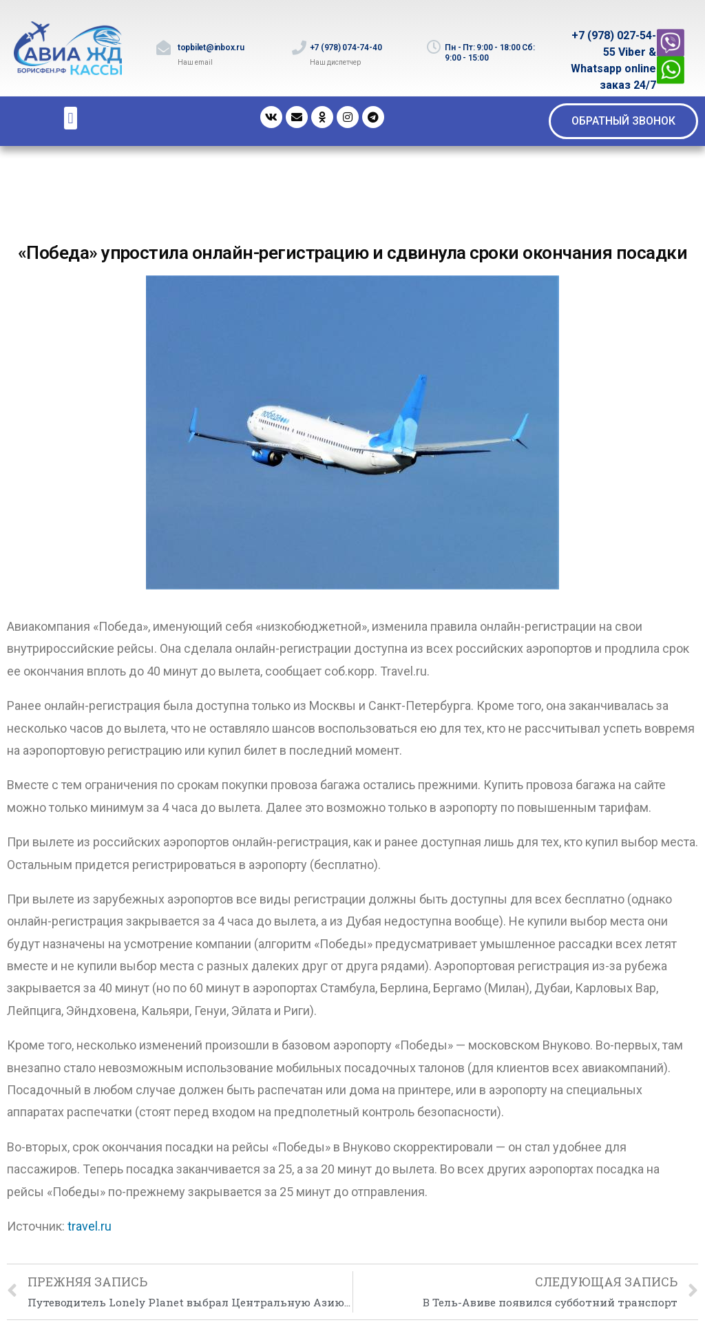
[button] (623, 121)
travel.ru (89, 1226)
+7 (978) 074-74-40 (346, 47)
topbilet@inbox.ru (211, 47)
